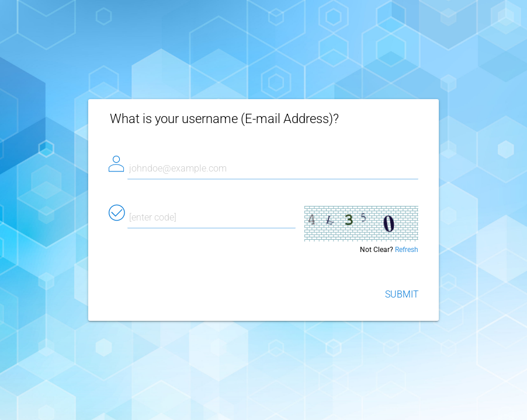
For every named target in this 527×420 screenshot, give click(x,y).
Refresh (406, 250)
